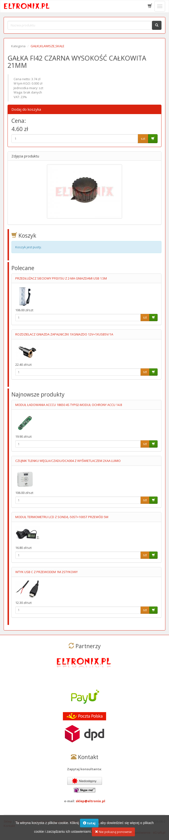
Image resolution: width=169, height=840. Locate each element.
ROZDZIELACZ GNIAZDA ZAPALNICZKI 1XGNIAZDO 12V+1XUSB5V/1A (64, 334)
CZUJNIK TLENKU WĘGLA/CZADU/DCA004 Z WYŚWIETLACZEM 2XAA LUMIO (68, 461)
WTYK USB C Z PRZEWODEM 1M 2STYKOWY (46, 572)
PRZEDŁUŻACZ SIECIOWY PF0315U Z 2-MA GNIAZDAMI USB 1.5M (61, 278)
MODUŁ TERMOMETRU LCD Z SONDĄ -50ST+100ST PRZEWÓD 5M (61, 517)
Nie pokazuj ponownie (113, 832)
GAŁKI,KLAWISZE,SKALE (47, 46)
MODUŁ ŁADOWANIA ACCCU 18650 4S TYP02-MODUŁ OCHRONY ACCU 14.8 (68, 405)
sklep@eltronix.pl (90, 801)
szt (143, 138)
